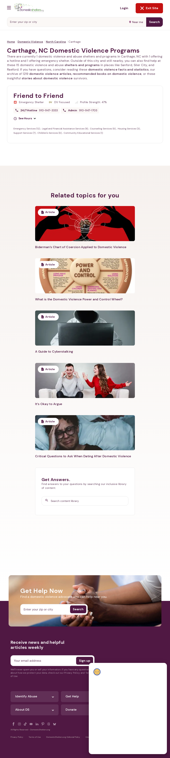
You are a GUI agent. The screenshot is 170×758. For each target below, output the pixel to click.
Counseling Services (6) (103, 128)
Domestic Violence (30, 41)
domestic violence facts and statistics (118, 69)
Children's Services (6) (49, 132)
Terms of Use (35, 737)
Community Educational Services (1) (83, 132)
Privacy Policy (17, 737)
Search (154, 22)
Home (11, 41)
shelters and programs (82, 65)
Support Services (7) (24, 132)
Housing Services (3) (129, 128)
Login (124, 8)
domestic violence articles (50, 74)
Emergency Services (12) (27, 128)
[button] (24, 118)
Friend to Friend (38, 96)
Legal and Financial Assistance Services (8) (65, 128)
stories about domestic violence (47, 78)
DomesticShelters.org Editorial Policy (63, 737)
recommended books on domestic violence (107, 74)
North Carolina (56, 41)
